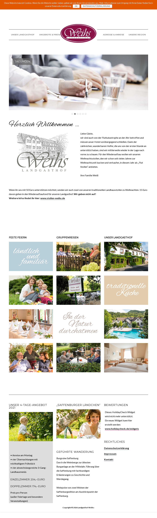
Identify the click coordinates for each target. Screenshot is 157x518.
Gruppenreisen (67, 237)
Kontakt (108, 459)
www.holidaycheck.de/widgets (122, 428)
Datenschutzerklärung (116, 448)
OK (76, 6)
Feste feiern (18, 237)
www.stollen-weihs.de (52, 198)
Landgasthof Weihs (78, 33)
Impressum (110, 453)
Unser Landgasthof (118, 237)
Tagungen (22, 61)
